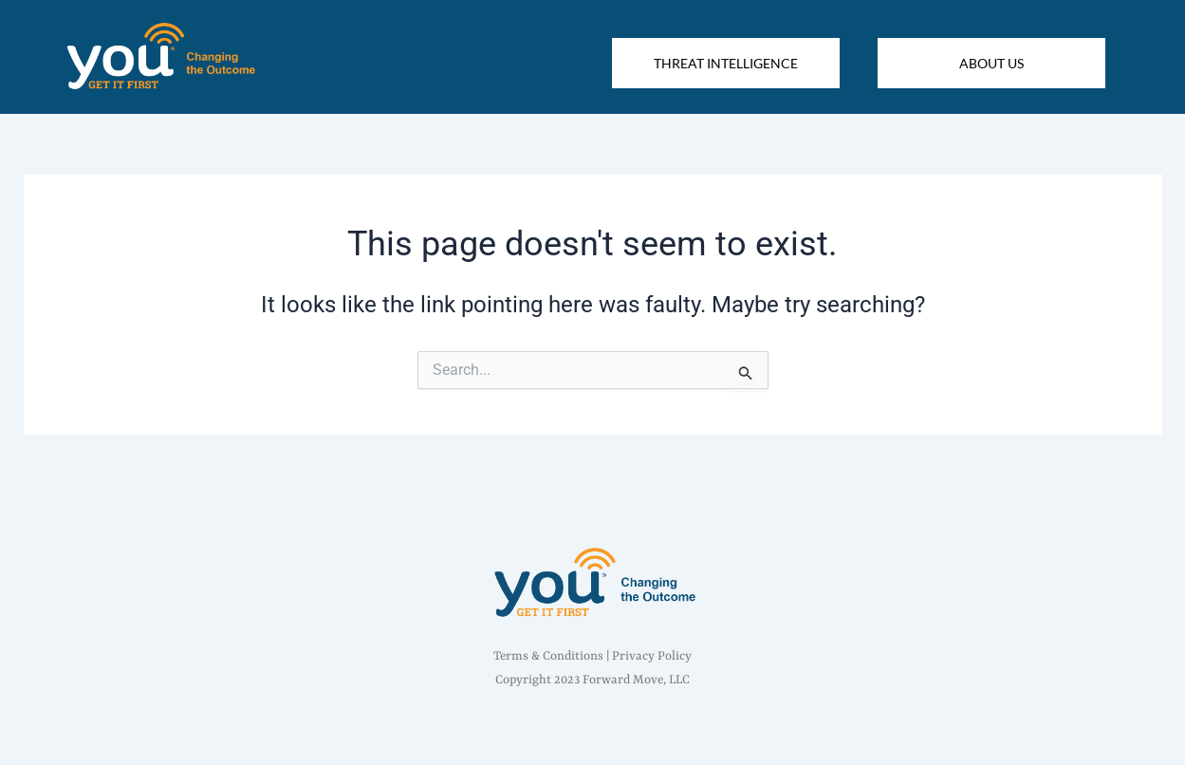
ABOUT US (991, 63)
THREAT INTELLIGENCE (726, 63)
